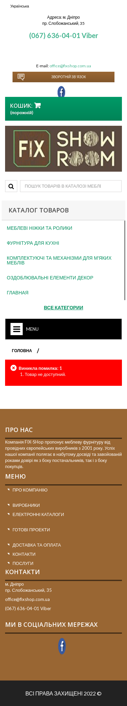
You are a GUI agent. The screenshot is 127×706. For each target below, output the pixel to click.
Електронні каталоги (38, 514)
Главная (17, 292)
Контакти (24, 554)
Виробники (26, 505)
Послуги (23, 563)
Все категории (63, 307)
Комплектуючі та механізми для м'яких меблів (59, 260)
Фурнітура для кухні (33, 243)
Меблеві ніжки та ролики (39, 228)
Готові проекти (31, 529)
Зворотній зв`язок (68, 77)
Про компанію (30, 490)
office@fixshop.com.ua (70, 65)
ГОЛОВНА (22, 350)
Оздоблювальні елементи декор (50, 277)
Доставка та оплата (37, 545)
